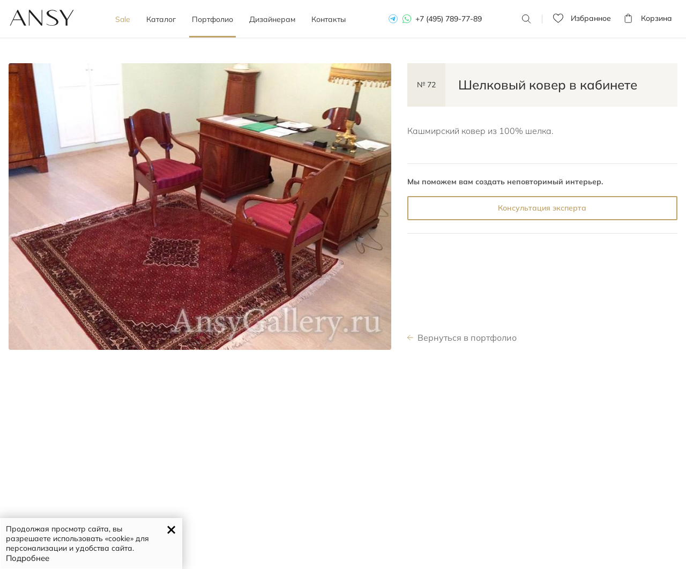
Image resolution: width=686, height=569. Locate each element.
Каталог (161, 19)
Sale (122, 19)
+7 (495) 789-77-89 (448, 19)
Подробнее (27, 558)
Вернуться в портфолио (467, 337)
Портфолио (212, 19)
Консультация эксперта (542, 208)
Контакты (328, 19)
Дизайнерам (272, 19)
